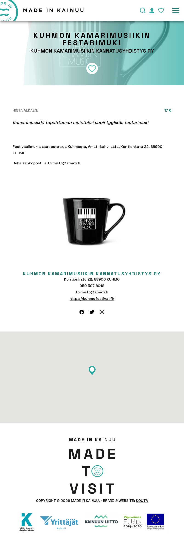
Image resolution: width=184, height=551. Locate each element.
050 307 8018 (91, 285)
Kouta (142, 500)
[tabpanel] (91, 219)
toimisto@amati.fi (64, 163)
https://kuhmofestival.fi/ (92, 298)
